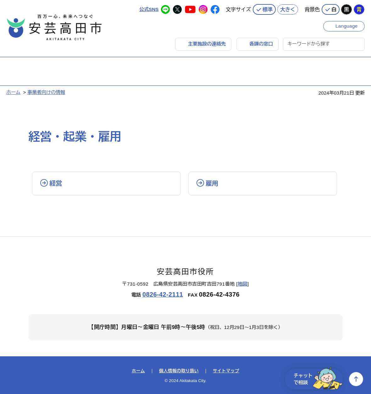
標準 (268, 9)
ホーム (13, 92)
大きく (287, 9)
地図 (242, 284)
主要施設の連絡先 (207, 44)
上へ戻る (356, 379)
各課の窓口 (261, 44)
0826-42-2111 (162, 294)
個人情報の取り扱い (179, 371)
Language (346, 26)
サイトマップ (226, 371)
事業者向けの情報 (46, 92)
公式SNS (148, 9)
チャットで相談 (318, 379)
